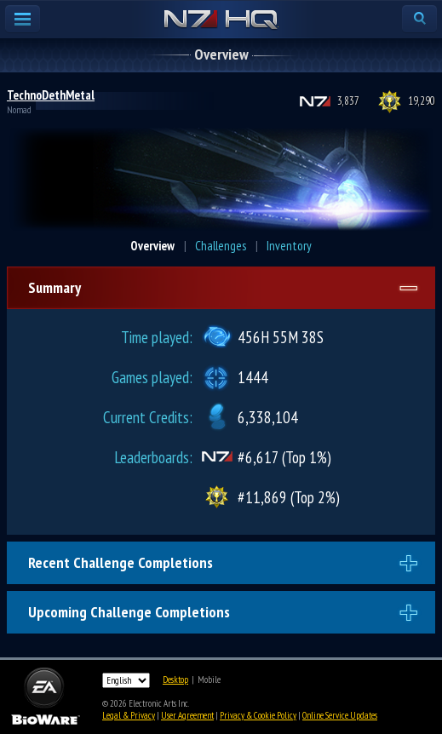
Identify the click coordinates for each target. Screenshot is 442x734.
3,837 (348, 101)
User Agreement (187, 715)
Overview (152, 246)
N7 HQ (221, 20)
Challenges (220, 246)
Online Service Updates (339, 715)
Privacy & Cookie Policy (258, 715)
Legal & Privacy (128, 715)
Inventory (289, 246)
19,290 (421, 101)
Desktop (175, 679)
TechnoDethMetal (51, 95)
